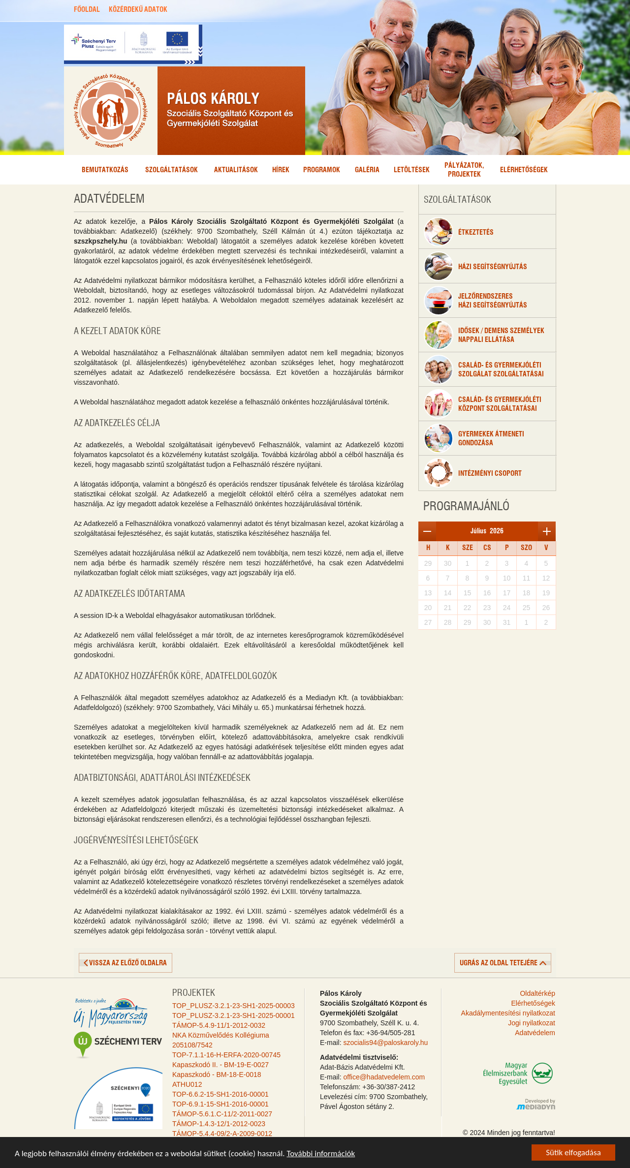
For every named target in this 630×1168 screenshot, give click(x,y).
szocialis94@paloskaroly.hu (385, 1042)
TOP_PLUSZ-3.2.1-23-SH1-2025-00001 (233, 1015)
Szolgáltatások (171, 170)
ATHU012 (187, 1084)
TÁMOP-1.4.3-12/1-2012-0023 (218, 1124)
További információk (320, 1154)
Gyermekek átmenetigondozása (474, 438)
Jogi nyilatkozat (531, 1023)
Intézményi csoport (473, 473)
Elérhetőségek (524, 170)
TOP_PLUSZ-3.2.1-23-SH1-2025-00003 (233, 1006)
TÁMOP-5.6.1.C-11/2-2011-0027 (222, 1114)
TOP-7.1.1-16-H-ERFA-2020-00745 (226, 1055)
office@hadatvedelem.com (384, 1077)
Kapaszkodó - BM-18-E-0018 (216, 1074)
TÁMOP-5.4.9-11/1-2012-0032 (218, 1025)
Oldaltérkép (537, 993)
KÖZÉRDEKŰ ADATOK (138, 9)
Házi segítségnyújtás (475, 266)
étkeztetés (459, 231)
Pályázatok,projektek (464, 170)
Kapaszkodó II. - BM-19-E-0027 (220, 1065)
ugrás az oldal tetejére (498, 963)
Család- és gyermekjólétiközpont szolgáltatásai (482, 404)
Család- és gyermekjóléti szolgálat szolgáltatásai (484, 369)
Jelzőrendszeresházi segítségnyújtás (475, 300)
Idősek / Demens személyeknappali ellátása (484, 335)
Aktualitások (236, 170)
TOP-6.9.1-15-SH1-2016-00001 (220, 1104)
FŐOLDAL (87, 9)
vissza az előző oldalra (128, 963)
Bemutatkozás (105, 170)
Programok (321, 170)
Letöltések (412, 170)
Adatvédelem (535, 1033)
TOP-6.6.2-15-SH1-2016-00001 (220, 1094)
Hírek (280, 170)
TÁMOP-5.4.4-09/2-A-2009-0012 (222, 1133)
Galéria (367, 170)
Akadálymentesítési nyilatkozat (508, 1013)
